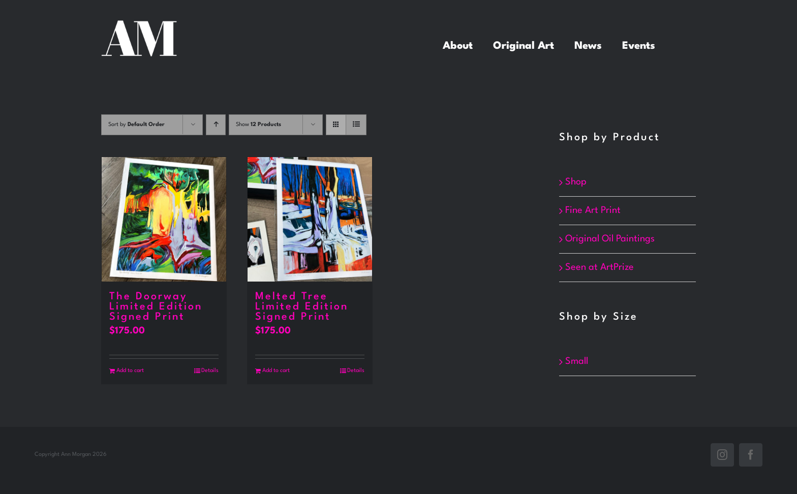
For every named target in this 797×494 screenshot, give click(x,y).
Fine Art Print (593, 210)
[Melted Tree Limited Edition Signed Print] (310, 219)
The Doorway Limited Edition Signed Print (155, 307)
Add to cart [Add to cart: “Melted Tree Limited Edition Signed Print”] (276, 371)
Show (258, 125)
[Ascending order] (216, 124)
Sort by (136, 125)
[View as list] (356, 125)
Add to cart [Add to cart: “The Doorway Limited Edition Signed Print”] (130, 371)
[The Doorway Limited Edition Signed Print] (164, 219)
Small (576, 360)
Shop (576, 182)
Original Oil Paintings (610, 238)
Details (210, 371)
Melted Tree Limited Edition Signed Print (301, 307)
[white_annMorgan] (139, 25)
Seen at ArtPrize (599, 267)
